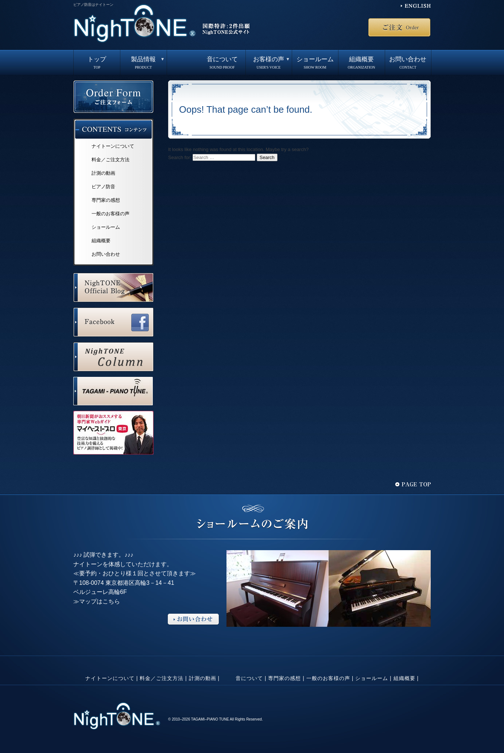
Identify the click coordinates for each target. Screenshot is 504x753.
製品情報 (143, 63)
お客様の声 (268, 63)
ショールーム (315, 63)
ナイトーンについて (113, 146)
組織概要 (361, 63)
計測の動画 (103, 173)
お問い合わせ (408, 63)
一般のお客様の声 (110, 213)
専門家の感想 (106, 200)
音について (222, 63)
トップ (97, 63)
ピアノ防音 (103, 186)
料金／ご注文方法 (110, 159)
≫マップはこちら (96, 601)
